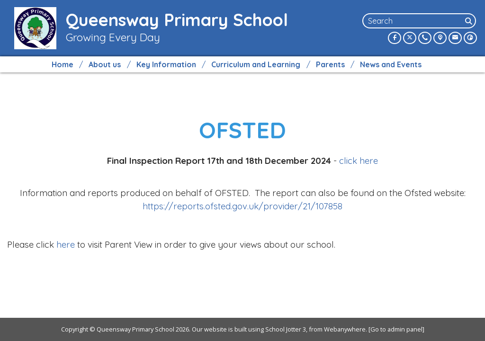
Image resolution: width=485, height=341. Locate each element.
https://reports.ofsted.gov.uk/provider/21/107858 (242, 206)
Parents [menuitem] (330, 64)
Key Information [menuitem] (166, 64)
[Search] (469, 20)
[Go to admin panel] (396, 329)
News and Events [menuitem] (391, 64)
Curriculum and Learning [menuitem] (255, 64)
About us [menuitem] (105, 64)
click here (358, 160)
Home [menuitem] (62, 64)
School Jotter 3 (285, 329)
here (65, 244)
